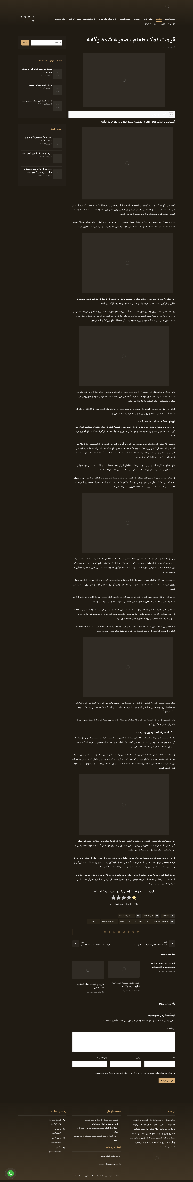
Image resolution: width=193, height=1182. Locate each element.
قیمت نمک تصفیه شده (160, 923)
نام (174, 1058)
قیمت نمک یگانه (125, 923)
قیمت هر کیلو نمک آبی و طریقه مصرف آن (38, 72)
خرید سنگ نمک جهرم (110, 1157)
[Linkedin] (21, 17)
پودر (146, 414)
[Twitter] (29, 17)
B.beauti (166, 917)
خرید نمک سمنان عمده (110, 1165)
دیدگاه (171, 1029)
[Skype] (33, 21)
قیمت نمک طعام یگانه (142, 923)
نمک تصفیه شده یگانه (126, 917)
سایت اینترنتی (168, 876)
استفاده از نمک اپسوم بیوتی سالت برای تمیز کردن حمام (36, 155)
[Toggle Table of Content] (170, 116)
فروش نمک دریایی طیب (38, 82)
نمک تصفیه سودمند (165, 974)
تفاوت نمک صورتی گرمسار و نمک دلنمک (101, 1121)
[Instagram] (25, 17)
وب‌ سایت (102, 1058)
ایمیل (138, 1058)
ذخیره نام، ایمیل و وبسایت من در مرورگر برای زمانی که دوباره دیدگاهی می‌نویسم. (133, 1074)
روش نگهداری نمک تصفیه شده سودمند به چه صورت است (96, 1140)
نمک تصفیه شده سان (94, 993)
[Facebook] (33, 17)
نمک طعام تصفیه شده (164, 704)
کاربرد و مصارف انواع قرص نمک (105, 1125)
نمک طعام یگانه (94, 923)
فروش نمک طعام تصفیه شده (123, 428)
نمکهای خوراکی (152, 603)
